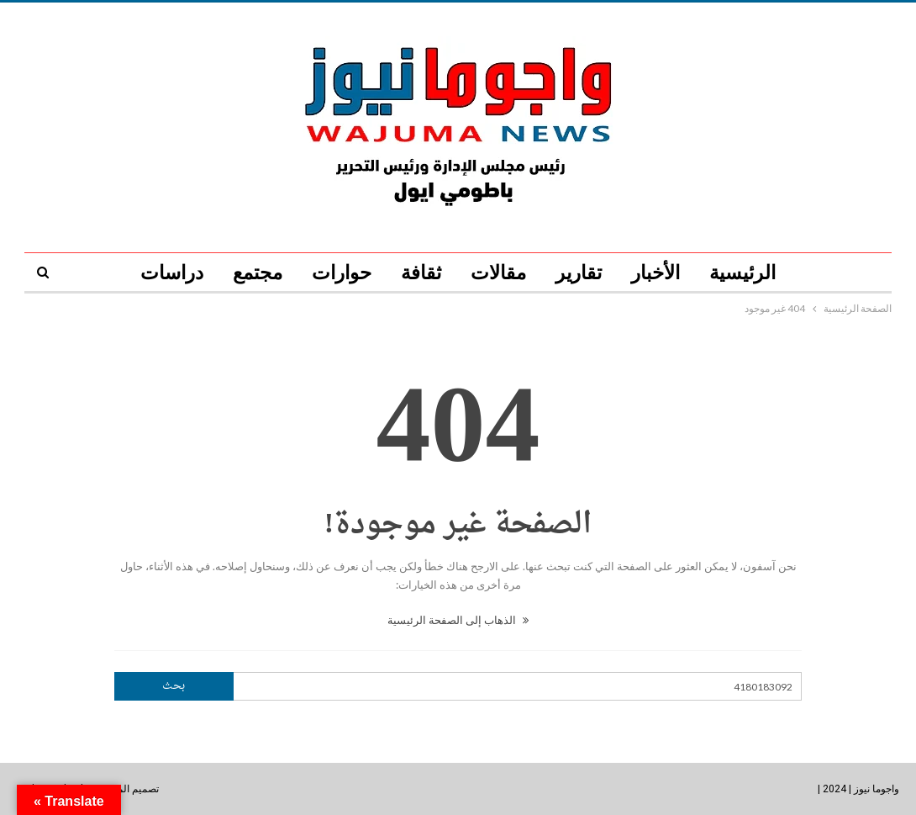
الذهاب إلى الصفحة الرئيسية (458, 620)
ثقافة (421, 273)
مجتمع (257, 273)
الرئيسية (742, 273)
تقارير (578, 273)
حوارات (341, 273)
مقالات (498, 273)
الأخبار (655, 273)
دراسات (171, 273)
